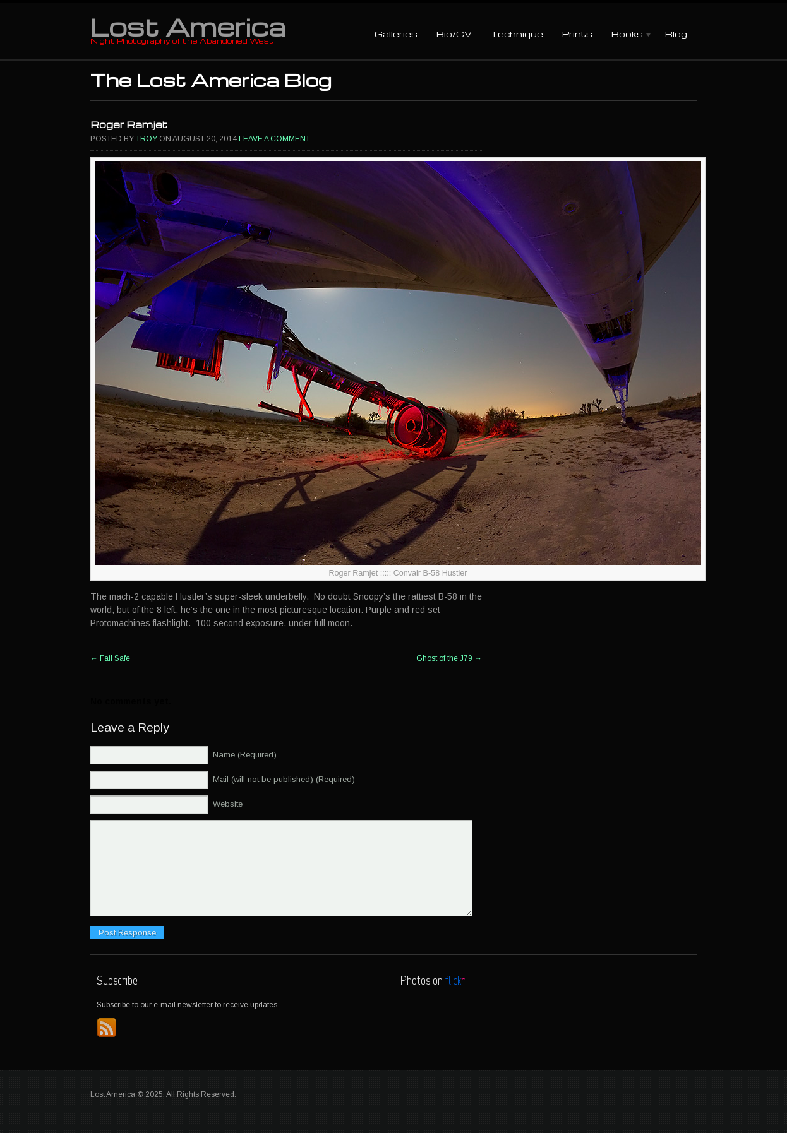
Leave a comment (274, 138)
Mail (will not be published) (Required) (284, 779)
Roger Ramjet (128, 124)
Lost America (187, 26)
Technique (517, 33)
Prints (577, 33)
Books (627, 35)
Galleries (396, 33)
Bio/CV (454, 33)
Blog (676, 33)
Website (228, 804)
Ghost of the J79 (449, 658)
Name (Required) (245, 754)
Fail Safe (110, 658)
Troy (146, 138)
